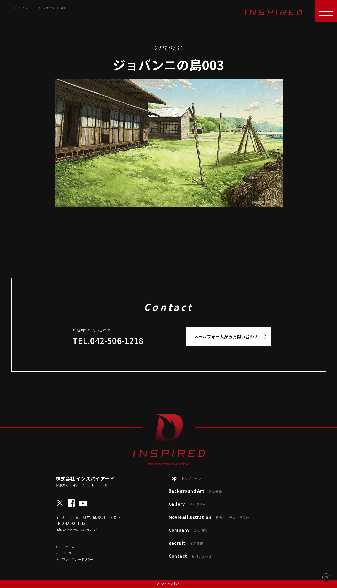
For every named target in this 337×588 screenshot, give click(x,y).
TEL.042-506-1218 (108, 340)
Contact (190, 556)
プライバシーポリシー (77, 559)
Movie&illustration (209, 517)
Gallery (187, 504)
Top (185, 478)
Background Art (195, 491)
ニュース (68, 546)
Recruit (186, 543)
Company (188, 530)
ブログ (66, 553)
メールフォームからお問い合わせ (226, 336)
